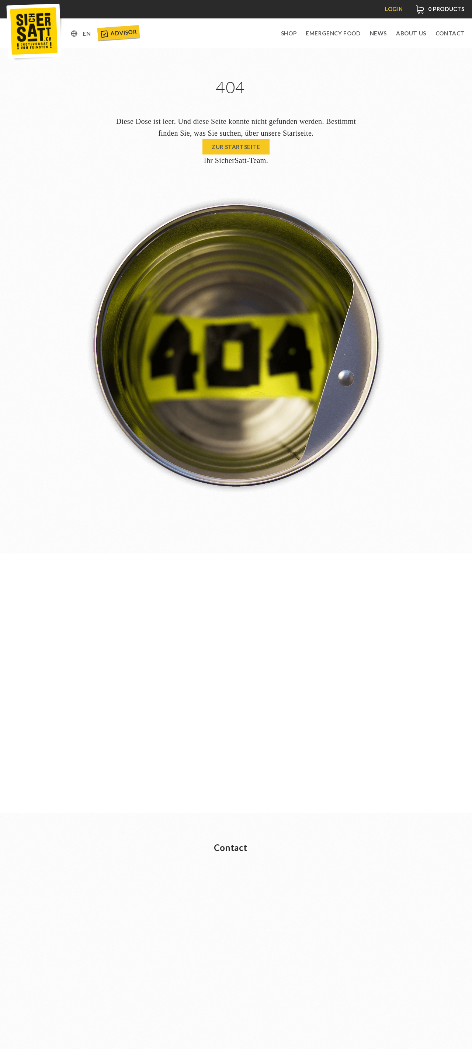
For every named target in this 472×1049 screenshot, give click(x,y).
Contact (450, 33)
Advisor (118, 33)
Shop (288, 33)
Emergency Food (333, 33)
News (378, 33)
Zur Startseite (236, 146)
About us (411, 33)
